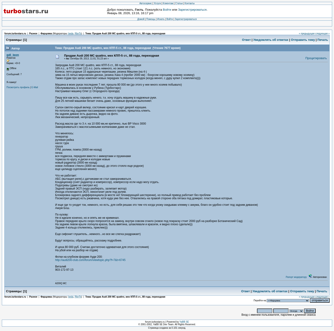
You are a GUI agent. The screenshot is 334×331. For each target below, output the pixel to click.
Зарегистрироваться (192, 9)
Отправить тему (303, 40)
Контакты (190, 3)
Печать (323, 40)
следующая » (322, 33)
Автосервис (145, 3)
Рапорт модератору (296, 277)
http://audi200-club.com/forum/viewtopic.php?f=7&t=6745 (90, 260)
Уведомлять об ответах (270, 40)
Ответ (246, 40)
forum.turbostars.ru (15, 33)
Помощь (150, 19)
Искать (160, 19)
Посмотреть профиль (17, 87)
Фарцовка (46, 33)
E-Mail (34, 87)
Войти (167, 9)
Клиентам (168, 3)
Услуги (157, 3)
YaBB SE (184, 322)
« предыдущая (307, 33)
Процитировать (316, 58)
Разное (33, 33)
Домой (140, 19)
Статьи (179, 3)
